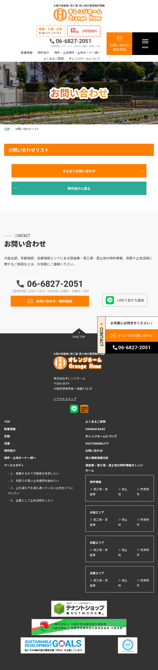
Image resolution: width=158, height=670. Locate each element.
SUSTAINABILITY (97, 443)
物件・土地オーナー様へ (20, 458)
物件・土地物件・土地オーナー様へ (77, 52)
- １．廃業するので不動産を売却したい (33, 473)
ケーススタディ (14, 465)
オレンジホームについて (84, 58)
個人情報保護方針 (96, 458)
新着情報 (27, 52)
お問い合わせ (94, 450)
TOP (7, 421)
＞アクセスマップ (64, 399)
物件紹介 (43, 52)
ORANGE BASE (95, 429)
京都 (7, 436)
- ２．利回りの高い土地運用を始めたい (33, 481)
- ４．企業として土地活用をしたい (30, 500)
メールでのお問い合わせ (135, 335)
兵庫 (7, 443)
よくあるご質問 (53, 58)
